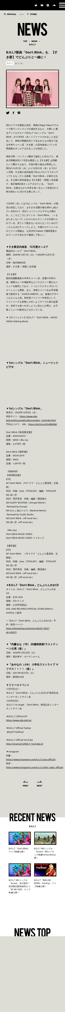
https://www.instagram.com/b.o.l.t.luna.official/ (31, 759)
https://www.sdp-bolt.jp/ (19, 720)
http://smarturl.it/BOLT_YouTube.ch (24, 743)
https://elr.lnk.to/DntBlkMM (42, 424)
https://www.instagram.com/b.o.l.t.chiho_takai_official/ (34, 767)
